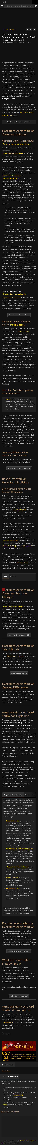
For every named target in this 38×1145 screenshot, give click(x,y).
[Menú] (2, 6)
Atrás (5, 2)
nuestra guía (18, 1095)
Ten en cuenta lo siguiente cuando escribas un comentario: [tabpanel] (19, 1112)
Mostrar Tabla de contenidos (20, 122)
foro (5, 1105)
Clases (11, 30)
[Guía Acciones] (34, 29)
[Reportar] (27, 29)
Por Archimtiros (7, 43)
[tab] (5, 576)
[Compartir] (36, 6)
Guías (6, 30)
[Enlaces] (30, 29)
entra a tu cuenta (23, 1140)
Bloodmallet (8, 1022)
